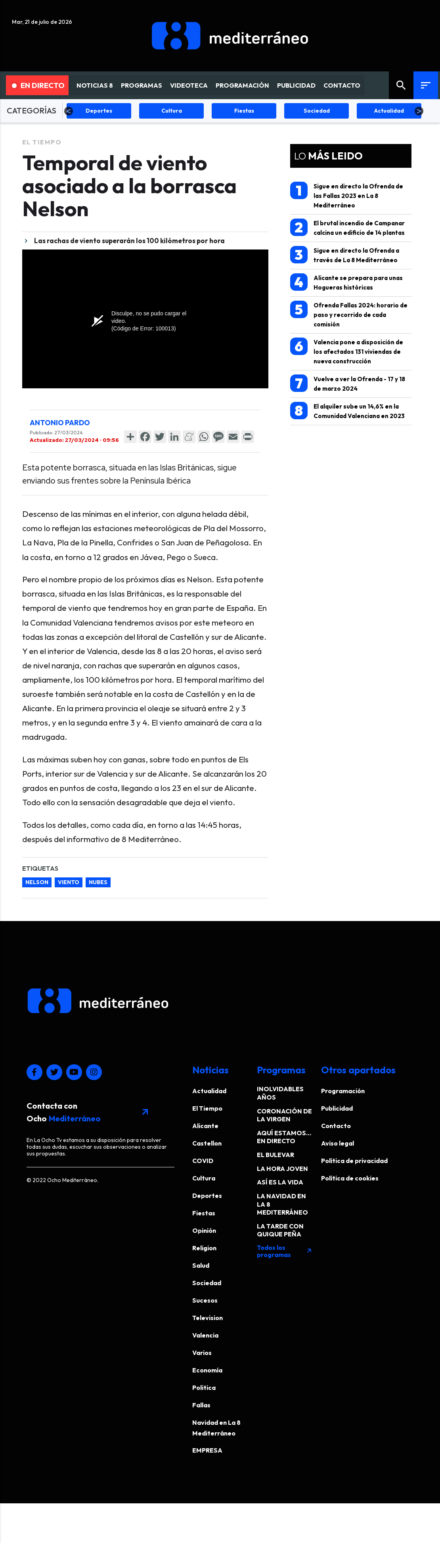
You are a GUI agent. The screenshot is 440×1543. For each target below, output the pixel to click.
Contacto (336, 1126)
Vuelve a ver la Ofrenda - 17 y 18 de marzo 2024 (347, 383)
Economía (207, 1370)
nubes (98, 882)
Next (419, 111)
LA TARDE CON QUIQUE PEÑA (280, 1230)
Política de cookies (350, 1178)
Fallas (201, 1405)
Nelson (36, 882)
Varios (202, 1353)
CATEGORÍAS (31, 110)
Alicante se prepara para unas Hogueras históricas (346, 282)
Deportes (207, 1195)
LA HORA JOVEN (282, 1169)
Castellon (207, 1143)
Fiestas (203, 1213)
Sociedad (206, 1283)
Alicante (205, 1126)
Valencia (205, 1335)
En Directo (38, 85)
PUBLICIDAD (296, 85)
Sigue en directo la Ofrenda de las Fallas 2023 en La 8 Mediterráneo (346, 195)
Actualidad (209, 1091)
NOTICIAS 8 (95, 85)
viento (68, 882)
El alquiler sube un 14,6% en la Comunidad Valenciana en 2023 (347, 411)
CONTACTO (341, 85)
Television (207, 1318)
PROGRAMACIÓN (242, 85)
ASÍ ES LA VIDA (280, 1182)
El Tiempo (42, 142)
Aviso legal (337, 1143)
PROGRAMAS (141, 85)
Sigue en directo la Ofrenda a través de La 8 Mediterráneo (344, 255)
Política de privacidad (354, 1161)
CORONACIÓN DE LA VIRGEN (284, 1115)
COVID (202, 1161)
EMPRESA (207, 1450)
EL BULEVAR (275, 1155)
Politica (204, 1387)
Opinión (204, 1230)
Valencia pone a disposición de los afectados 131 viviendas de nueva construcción (346, 351)
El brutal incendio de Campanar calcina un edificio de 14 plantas (347, 227)
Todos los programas (284, 1251)
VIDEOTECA (189, 85)
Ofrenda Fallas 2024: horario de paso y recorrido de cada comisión (348, 314)
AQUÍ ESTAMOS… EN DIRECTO (284, 1137)
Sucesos (205, 1300)
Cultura (203, 1178)
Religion (204, 1248)
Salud (200, 1265)
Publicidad (337, 1108)
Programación (343, 1091)
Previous (69, 111)
